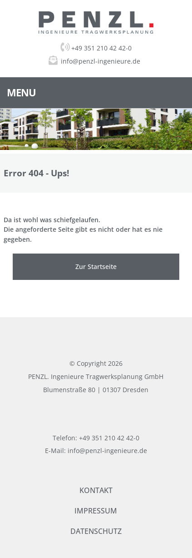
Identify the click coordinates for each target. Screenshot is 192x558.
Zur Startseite (96, 266)
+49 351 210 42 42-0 (96, 48)
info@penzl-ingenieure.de (100, 61)
